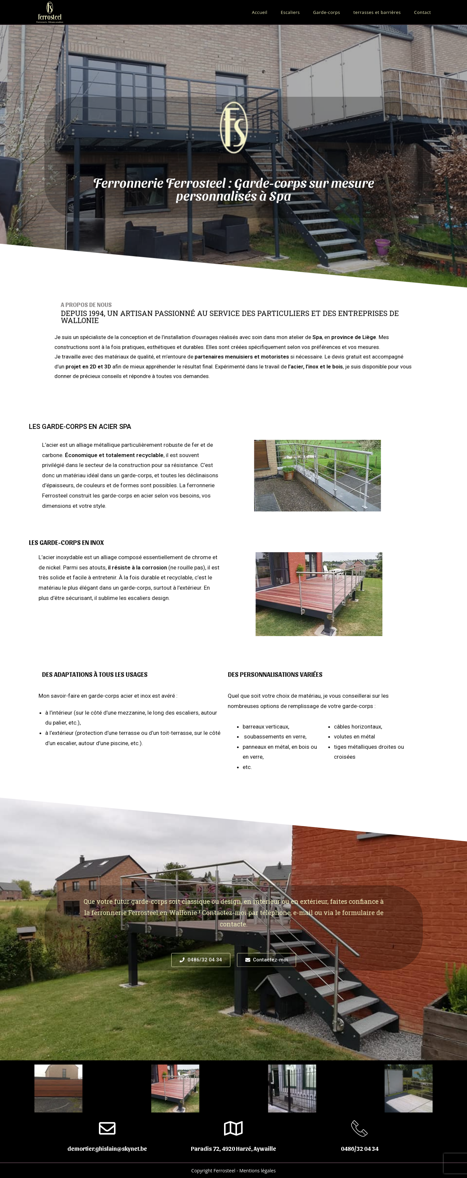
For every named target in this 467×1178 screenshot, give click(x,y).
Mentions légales (257, 1170)
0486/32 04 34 (359, 1148)
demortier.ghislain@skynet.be (107, 1148)
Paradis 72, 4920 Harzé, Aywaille (233, 1148)
